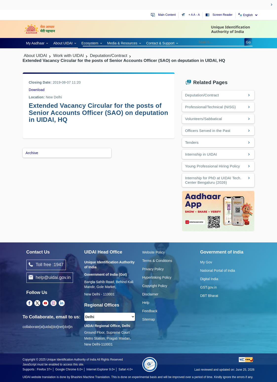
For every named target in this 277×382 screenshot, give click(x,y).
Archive (32, 153)
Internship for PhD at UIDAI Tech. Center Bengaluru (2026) (213, 180)
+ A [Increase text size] (190, 15)
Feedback (149, 311)
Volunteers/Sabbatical (203, 119)
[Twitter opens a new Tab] (37, 303)
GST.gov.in (208, 287)
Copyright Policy (154, 286)
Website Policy (153, 252)
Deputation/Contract (202, 95)
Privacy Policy (153, 269)
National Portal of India (217, 271)
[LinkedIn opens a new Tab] (62, 303)
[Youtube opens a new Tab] (45, 303)
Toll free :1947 (46, 265)
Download (37, 90)
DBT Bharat (209, 296)
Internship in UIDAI (201, 154)
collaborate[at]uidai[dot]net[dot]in (48, 327)
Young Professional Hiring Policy (212, 166)
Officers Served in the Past (207, 130)
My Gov (206, 262)
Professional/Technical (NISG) (210, 107)
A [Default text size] (194, 15)
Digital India (209, 279)
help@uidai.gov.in (50, 278)
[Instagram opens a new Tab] (53, 303)
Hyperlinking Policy (156, 277)
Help (145, 303)
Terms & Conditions (157, 261)
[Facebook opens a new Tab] (29, 303)
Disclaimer (150, 294)
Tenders (192, 142)
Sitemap (148, 319)
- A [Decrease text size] (198, 15)
